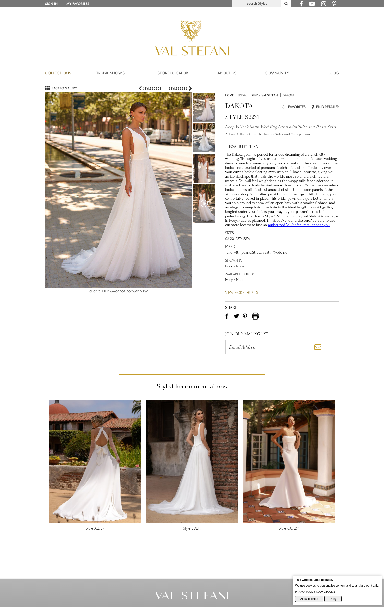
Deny (333, 599)
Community (277, 73)
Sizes (229, 233)
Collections (58, 73)
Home (229, 95)
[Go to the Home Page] (192, 598)
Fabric (230, 246)
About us (226, 73)
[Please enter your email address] (268, 347)
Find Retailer (325, 107)
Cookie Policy (325, 591)
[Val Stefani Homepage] (192, 67)
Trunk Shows (110, 73)
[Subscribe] (318, 347)
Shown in (233, 260)
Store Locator (172, 73)
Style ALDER (95, 465)
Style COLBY (289, 465)
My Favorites (77, 4)
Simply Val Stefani (264, 95)
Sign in (51, 4)
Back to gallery (61, 88)
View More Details (241, 293)
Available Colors (240, 274)
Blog (333, 73)
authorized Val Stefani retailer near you (299, 225)
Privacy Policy (305, 591)
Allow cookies (309, 599)
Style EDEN (192, 465)
